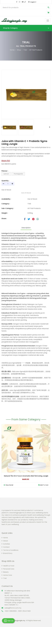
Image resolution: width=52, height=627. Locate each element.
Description (26, 228)
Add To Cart (43, 485)
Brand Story (7, 553)
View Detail (8, 485)
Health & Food (8, 566)
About (5, 541)
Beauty (5, 572)
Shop (19, 50)
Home (12, 50)
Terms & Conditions (10, 550)
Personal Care (8, 569)
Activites (6, 544)
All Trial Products (35, 50)
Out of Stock (26, 193)
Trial (25, 50)
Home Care (7, 575)
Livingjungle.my (19, 620)
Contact (6, 547)
